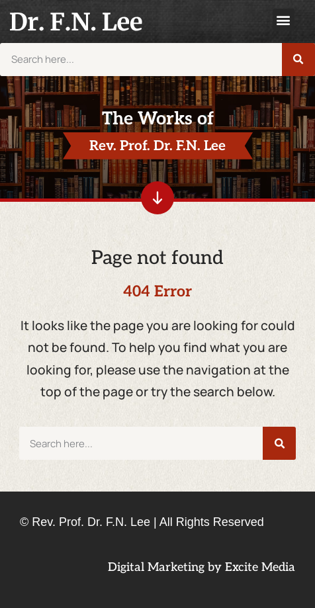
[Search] (298, 59)
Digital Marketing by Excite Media (201, 567)
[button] (283, 19)
